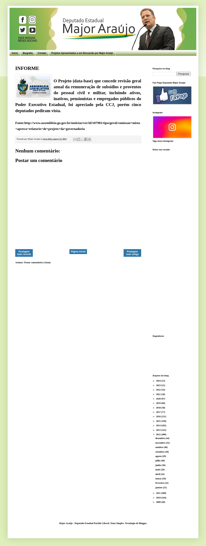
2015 (158, 421)
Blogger (142, 523)
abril (158, 474)
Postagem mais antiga (132, 253)
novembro (160, 442)
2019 (158, 403)
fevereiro (160, 483)
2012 (158, 434)
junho (158, 465)
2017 (158, 412)
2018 (158, 407)
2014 (158, 425)
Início (15, 53)
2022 (158, 389)
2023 (158, 385)
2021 (158, 394)
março (158, 478)
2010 (158, 497)
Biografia (28, 53)
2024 (158, 380)
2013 (158, 430)
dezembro (160, 438)
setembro (160, 451)
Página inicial (78, 251)
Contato (42, 53)
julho (158, 460)
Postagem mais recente (24, 253)
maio (158, 469)
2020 (158, 398)
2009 (158, 502)
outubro (159, 447)
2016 (158, 416)
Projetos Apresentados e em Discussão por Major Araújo (82, 53)
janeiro (159, 487)
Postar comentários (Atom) (37, 262)
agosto (158, 456)
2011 (158, 493)
